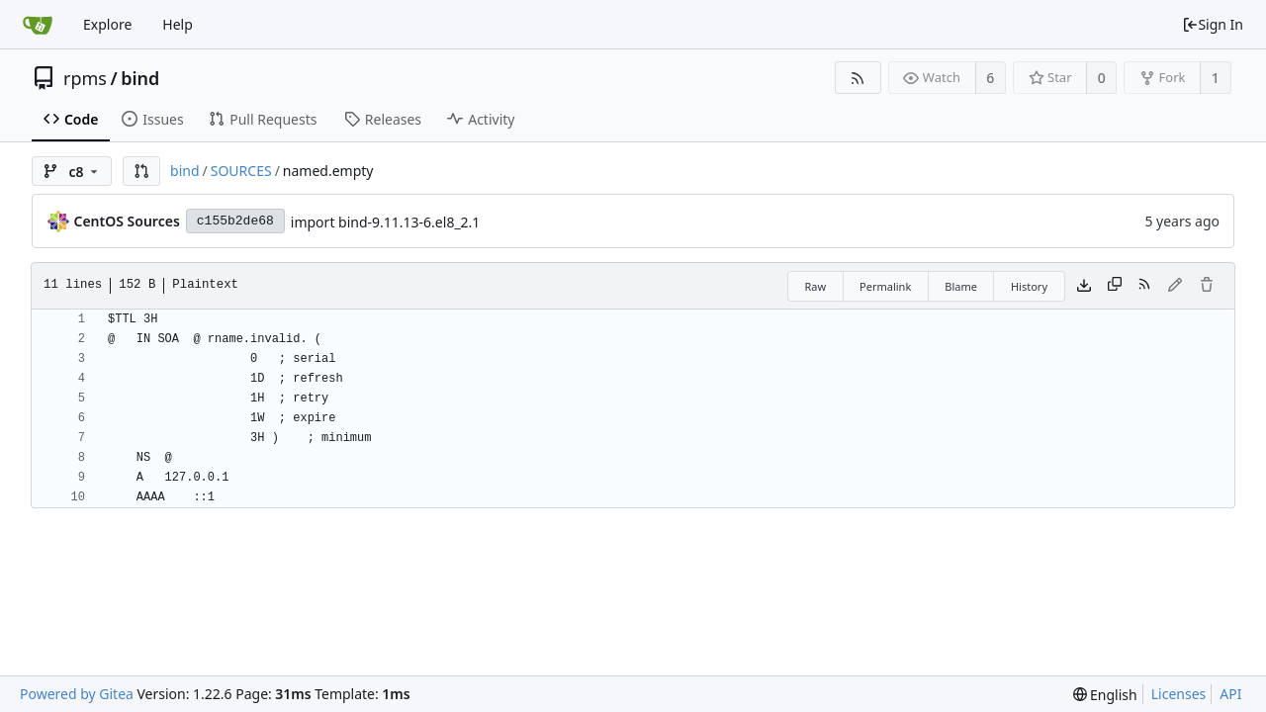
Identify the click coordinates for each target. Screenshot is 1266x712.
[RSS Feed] (858, 77)
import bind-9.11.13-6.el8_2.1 (386, 222)
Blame (961, 286)
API (1230, 693)
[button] (141, 171)
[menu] (1105, 694)
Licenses (1179, 693)
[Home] (37, 25)
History (1029, 286)
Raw (815, 286)
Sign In (1212, 24)
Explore (107, 24)
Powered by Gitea (77, 693)
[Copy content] (1115, 286)
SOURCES (241, 170)
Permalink (885, 286)
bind (140, 78)
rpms (85, 78)
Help (177, 24)
